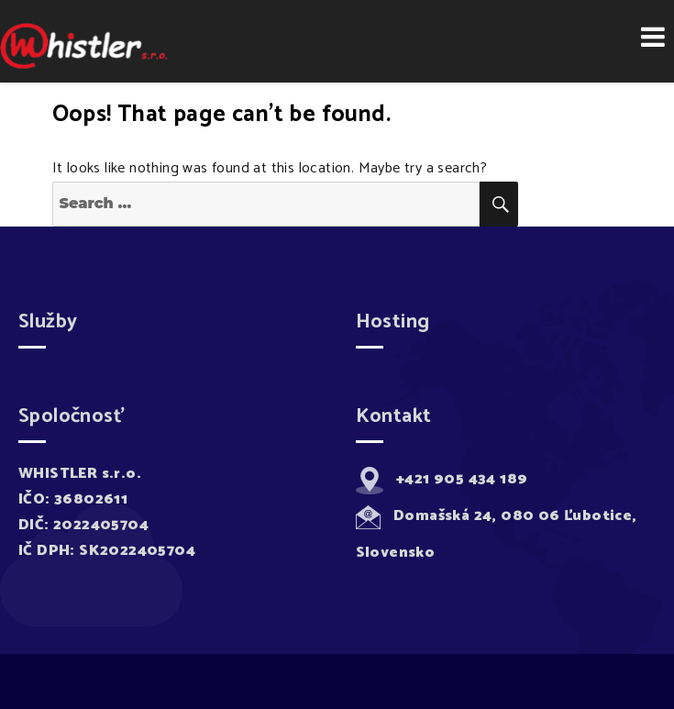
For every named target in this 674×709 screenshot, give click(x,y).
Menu (653, 36)
